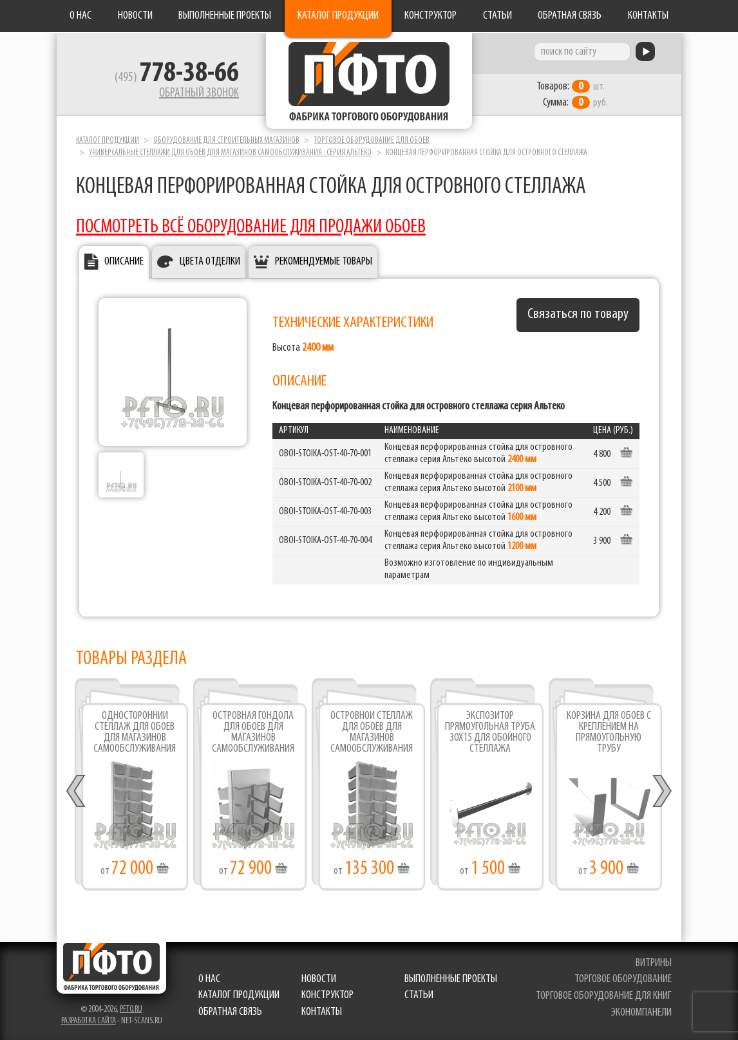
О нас (80, 16)
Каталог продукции (338, 16)
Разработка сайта (88, 1021)
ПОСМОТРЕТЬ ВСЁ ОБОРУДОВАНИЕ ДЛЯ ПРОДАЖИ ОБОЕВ (251, 227)
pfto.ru (131, 1009)
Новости (135, 16)
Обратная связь (569, 16)
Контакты (648, 16)
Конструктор (430, 16)
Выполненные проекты (224, 16)
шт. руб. (572, 94)
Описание (124, 261)
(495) (177, 77)
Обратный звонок (199, 93)
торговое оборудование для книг (604, 996)
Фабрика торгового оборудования (369, 80)
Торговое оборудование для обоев (372, 140)
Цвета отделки (210, 261)
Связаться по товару (578, 314)
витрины (654, 963)
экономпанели (641, 1013)
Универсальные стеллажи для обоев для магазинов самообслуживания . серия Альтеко (230, 153)
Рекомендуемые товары (323, 261)
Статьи (497, 16)
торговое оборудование (623, 979)
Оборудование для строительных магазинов (226, 140)
